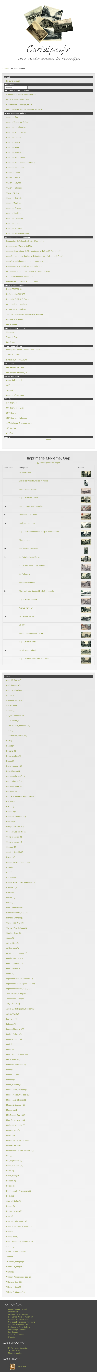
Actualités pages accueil (17, 1309)
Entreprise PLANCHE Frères (17, 299)
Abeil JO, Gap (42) (13, 680)
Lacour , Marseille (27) (15, 1029)
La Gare (22, 625)
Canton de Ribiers (13, 147)
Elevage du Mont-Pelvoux (16, 309)
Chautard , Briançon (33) (16, 817)
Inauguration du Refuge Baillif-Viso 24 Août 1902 (25, 241)
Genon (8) (10, 938)
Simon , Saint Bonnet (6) (16, 1252)
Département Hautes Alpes (18, 1319)
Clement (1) (11, 822)
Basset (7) (10, 746)
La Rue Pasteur (25, 472)
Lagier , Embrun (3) (14, 1034)
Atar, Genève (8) (12, 721)
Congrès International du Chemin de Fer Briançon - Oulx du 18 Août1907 (34, 256)
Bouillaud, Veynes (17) (15, 791)
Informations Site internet (18, 1314)
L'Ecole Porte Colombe (28, 650)
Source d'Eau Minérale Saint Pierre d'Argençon (24, 314)
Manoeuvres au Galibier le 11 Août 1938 (22, 281)
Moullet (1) (10, 1135)
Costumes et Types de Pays (19, 1327)
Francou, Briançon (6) (14, 918)
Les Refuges (13, 1332)
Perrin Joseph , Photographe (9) (18, 1191)
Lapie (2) (9, 1044)
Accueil (5, 69)
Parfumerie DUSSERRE (15, 294)
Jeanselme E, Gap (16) (15, 999)
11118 (48, 439)
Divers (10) (10, 857)
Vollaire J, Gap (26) (13, 1287)
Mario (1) (9, 1070)
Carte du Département (15, 395)
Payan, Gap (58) (12, 1176)
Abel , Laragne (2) (13, 685)
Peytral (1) (10, 1196)
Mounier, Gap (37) (13, 1145)
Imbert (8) (10, 973)
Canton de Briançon (14, 223)
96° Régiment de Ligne (15, 408)
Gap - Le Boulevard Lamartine (31, 506)
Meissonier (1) (12, 1110)
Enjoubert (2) (11, 877)
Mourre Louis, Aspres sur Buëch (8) (20, 1150)
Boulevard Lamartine (27, 523)
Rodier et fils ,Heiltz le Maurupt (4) (19, 1226)
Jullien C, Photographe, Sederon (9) (20, 1009)
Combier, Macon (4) (14, 842)
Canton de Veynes (13, 183)
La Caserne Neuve (26, 616)
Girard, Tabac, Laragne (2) (16, 953)
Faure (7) (10, 893)
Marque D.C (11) (12, 1075)
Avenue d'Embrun (26, 608)
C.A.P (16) (10, 801)
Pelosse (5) (10, 1186)
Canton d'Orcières (13, 203)
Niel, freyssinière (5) (14, 1161)
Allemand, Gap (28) (14, 700)
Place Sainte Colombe (28, 489)
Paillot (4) (10, 1171)
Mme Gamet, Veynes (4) (16, 1120)
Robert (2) (10, 1216)
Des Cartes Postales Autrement (20, 1317)
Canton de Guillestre (14, 198)
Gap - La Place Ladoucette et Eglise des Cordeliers (39, 532)
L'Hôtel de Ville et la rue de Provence (33, 481)
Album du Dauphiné (14, 380)
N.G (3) (9, 1156)
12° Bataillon (11, 428)
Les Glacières (11, 324)
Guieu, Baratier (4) (13, 968)
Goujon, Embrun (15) (14, 963)
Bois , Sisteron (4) (13, 771)
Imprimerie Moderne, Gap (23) (18, 989)
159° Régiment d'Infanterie (16, 418)
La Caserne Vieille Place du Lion (32, 566)
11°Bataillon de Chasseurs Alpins (19, 423)
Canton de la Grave (14, 228)
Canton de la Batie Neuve (16, 132)
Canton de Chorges (14, 188)
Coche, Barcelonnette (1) (16, 832)
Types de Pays (12, 337)
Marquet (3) (10, 1080)
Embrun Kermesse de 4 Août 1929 (19, 276)
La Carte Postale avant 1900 (17, 99)
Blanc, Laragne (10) (14, 766)
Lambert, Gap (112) (14, 1039)
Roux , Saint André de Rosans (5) (19, 1242)
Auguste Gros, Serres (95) (16, 736)
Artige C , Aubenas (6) (15, 716)
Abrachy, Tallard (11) (14, 690)
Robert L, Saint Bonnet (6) (16, 1221)
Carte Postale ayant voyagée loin (19, 104)
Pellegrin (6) (11, 1181)
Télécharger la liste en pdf (48, 463)
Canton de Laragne (13, 137)
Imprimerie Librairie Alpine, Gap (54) (20, 984)
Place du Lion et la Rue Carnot (31, 633)
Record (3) (10, 1206)
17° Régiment (11, 403)
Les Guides (10, 342)
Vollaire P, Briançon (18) (15, 1292)
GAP (8, 385)
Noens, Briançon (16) (14, 1166)
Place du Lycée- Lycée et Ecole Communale (36, 591)
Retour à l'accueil (13, 81)
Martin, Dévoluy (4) (13, 1085)
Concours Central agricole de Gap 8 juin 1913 (24, 266)
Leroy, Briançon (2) (13, 1059)
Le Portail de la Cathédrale (29, 557)
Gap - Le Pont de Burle (28, 599)
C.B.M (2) (10, 807)
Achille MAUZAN (12, 355)
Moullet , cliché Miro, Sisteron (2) (19, 1140)
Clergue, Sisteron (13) (15, 827)
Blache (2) (10, 761)
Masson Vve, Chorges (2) (16, 1100)
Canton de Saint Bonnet (15, 158)
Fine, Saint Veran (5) (14, 908)
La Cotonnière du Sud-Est (16, 304)
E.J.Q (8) (9, 867)
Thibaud (9, 1257)
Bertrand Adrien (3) (13, 756)
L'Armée (11, 1337)
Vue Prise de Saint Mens (29, 549)
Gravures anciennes (16, 1335)
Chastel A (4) (11, 812)
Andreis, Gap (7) (12, 705)
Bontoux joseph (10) (14, 781)
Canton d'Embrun (13, 193)
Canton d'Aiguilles (13, 213)
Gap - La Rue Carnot (27, 642)
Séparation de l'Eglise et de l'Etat (19, 246)
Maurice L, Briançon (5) (15, 1105)
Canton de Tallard (13, 178)
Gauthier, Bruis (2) (13, 933)
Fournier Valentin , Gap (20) (17, 913)
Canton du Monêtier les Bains (18, 233)
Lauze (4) (10, 1049)
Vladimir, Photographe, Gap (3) (18, 1277)
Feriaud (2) (10, 898)
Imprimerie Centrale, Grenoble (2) (19, 979)
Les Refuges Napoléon (15, 367)
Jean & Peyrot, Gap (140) (16, 994)
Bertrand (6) (11, 751)
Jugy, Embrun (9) (13, 1004)
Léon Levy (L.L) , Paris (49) (17, 1054)
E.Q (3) (9, 872)
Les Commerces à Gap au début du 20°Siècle (24, 109)
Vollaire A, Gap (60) (14, 1282)
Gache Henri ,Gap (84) (15, 923)
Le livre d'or (14, 1350)
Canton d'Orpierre (13, 142)
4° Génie (9, 433)
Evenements (13, 1312)
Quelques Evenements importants (21, 1322)
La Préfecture (24, 574)
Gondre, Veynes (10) (14, 958)
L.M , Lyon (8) (11, 1019)
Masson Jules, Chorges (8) (16, 1090)
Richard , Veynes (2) (14, 1211)
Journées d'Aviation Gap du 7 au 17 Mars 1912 (24, 261)
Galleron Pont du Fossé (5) (17, 928)
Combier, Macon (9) (14, 837)
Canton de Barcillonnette (16, 127)
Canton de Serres (13, 173)
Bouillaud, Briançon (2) (15, 786)
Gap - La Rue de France (28, 498)
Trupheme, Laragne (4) (15, 1262)
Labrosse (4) (11, 1024)
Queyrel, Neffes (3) (13, 1201)
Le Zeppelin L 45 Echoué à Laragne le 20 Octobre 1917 (28, 271)
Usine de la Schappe (14, 319)
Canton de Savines (13, 208)
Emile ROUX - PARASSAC (16, 360)
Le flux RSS (17, 1367)
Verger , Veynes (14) (14, 1267)
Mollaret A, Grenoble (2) (15, 1125)
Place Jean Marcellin (27, 582)
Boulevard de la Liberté (28, 515)
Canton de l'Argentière (15, 218)
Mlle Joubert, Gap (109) (15, 1115)
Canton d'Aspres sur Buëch (17, 122)
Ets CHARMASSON (14, 289)
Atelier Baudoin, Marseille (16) (18, 726)
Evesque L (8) (11, 887)
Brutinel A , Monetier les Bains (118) (20, 796)
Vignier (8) (10, 1272)
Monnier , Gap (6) (13, 1130)
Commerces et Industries (18, 1324)
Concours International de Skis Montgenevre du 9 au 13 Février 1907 (33, 251)
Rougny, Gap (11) (13, 1236)
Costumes (10, 332)
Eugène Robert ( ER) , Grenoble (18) (20, 882)
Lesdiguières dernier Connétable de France (23, 350)
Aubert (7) (10, 731)
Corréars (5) (11, 847)
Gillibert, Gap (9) (12, 948)
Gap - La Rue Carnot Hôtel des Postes (34, 659)
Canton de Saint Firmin (15, 168)
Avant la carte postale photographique (21, 94)
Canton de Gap (12, 117)
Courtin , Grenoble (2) (14, 852)
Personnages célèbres (17, 1330)
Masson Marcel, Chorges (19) (18, 1095)
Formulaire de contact (18, 1348)
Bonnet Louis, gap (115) (15, 776)
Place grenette (24, 540)
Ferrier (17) (10, 903)
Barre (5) (9, 741)
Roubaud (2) (11, 1231)
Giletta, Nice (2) (12, 943)
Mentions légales (14, 1353)
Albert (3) (10, 695)
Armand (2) (10, 710)
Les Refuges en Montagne (16, 372)
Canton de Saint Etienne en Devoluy (20, 163)
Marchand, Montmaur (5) (16, 1064)
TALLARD (10, 390)
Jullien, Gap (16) (12, 1014)
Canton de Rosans (13, 152)
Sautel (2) (10, 1247)
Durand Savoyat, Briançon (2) (18, 862)
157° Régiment (12, 413)
